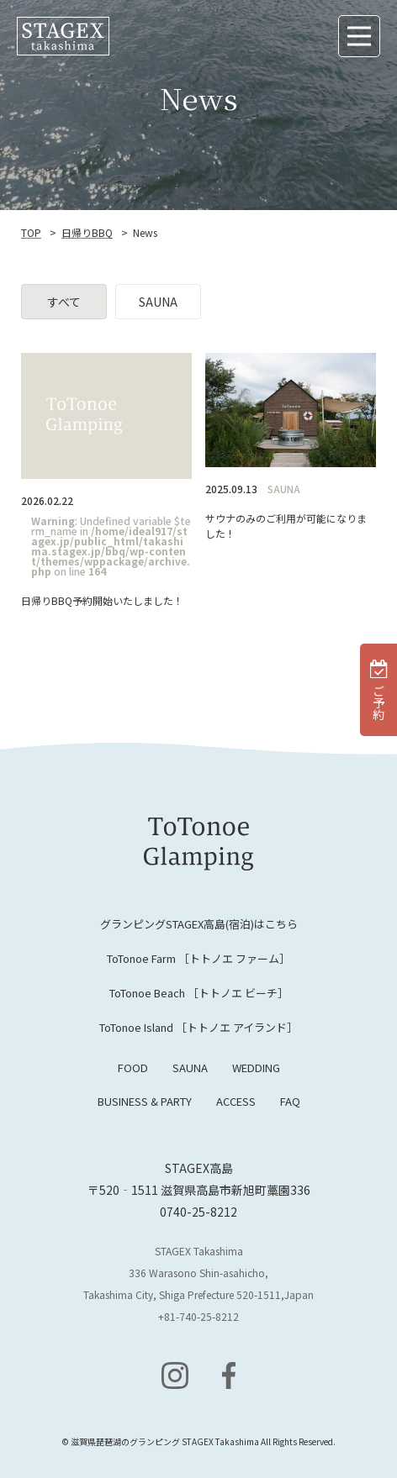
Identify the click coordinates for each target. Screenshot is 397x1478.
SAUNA (190, 1068)
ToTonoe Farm (198, 958)
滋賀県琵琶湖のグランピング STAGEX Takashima (165, 1441)
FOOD (133, 1068)
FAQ (290, 1101)
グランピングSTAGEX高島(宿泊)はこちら (199, 924)
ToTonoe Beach (198, 993)
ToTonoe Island (198, 1027)
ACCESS (236, 1101)
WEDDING (256, 1068)
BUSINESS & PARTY (145, 1101)
